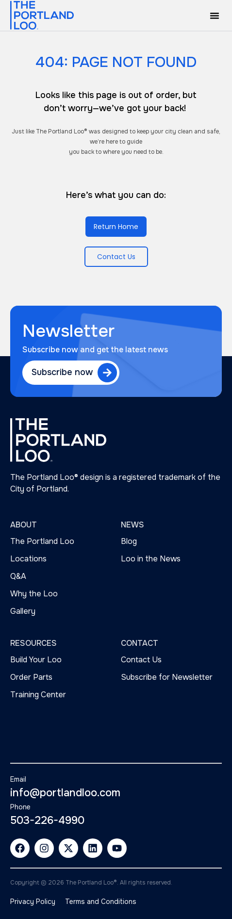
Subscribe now (62, 372)
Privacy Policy (32, 901)
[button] (214, 15)
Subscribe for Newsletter (167, 677)
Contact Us (141, 660)
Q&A (18, 576)
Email (18, 779)
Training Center (38, 694)
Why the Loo (34, 594)
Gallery (22, 611)
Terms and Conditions (100, 901)
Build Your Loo (36, 660)
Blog (129, 541)
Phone (20, 807)
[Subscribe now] (107, 372)
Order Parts (31, 677)
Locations (28, 559)
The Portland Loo (42, 541)
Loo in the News (151, 559)
